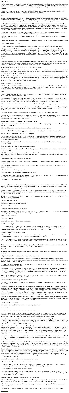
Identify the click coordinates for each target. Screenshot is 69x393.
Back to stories (4, 391)
